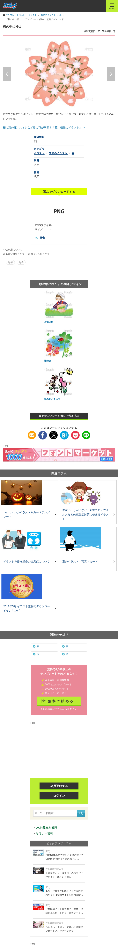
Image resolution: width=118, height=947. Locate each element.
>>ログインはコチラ (38, 254)
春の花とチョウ (52, 399)
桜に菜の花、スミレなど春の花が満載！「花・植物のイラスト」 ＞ (44, 127)
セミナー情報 (44, 833)
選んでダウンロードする (59, 191)
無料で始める (61, 701)
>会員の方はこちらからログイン (59, 709)
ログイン (59, 795)
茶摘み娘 (48, 322)
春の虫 (47, 360)
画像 (42, 237)
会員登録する (59, 786)
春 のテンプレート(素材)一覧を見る (59, 415)
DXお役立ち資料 (46, 827)
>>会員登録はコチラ (13, 254)
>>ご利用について (12, 249)
